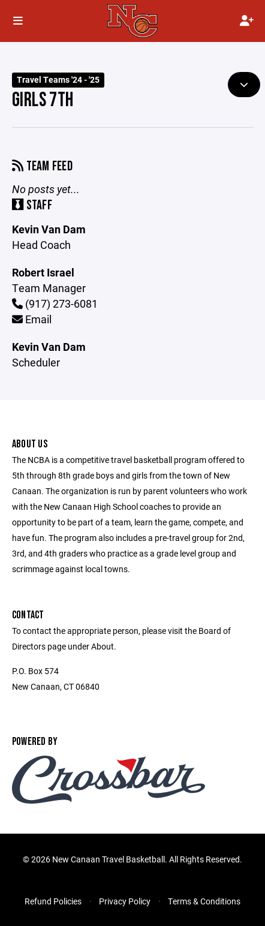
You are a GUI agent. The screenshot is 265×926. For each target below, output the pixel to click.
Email (32, 319)
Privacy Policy (124, 901)
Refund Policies (53, 901)
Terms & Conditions (204, 901)
